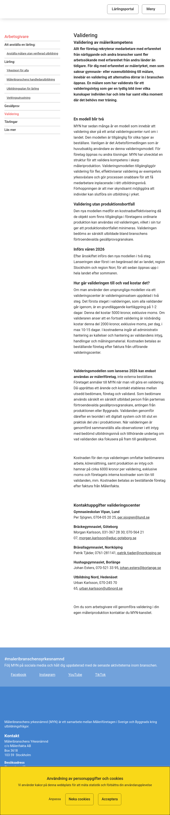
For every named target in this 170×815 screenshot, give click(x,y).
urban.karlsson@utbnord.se (100, 588)
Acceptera (110, 799)
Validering (11, 114)
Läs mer (10, 130)
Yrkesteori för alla (18, 70)
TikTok (100, 675)
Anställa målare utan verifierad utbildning (32, 53)
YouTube (75, 675)
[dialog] (85, 791)
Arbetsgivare (16, 36)
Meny (151, 9)
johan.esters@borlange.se (140, 568)
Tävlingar (10, 122)
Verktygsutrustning (18, 97)
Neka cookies (79, 799)
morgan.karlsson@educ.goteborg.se (107, 538)
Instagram (47, 675)
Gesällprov (11, 106)
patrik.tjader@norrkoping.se (139, 553)
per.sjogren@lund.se (134, 517)
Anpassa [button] (55, 799)
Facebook (18, 675)
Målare (34, 9)
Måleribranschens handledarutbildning (31, 79)
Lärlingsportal (123, 9)
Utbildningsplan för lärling (23, 88)
